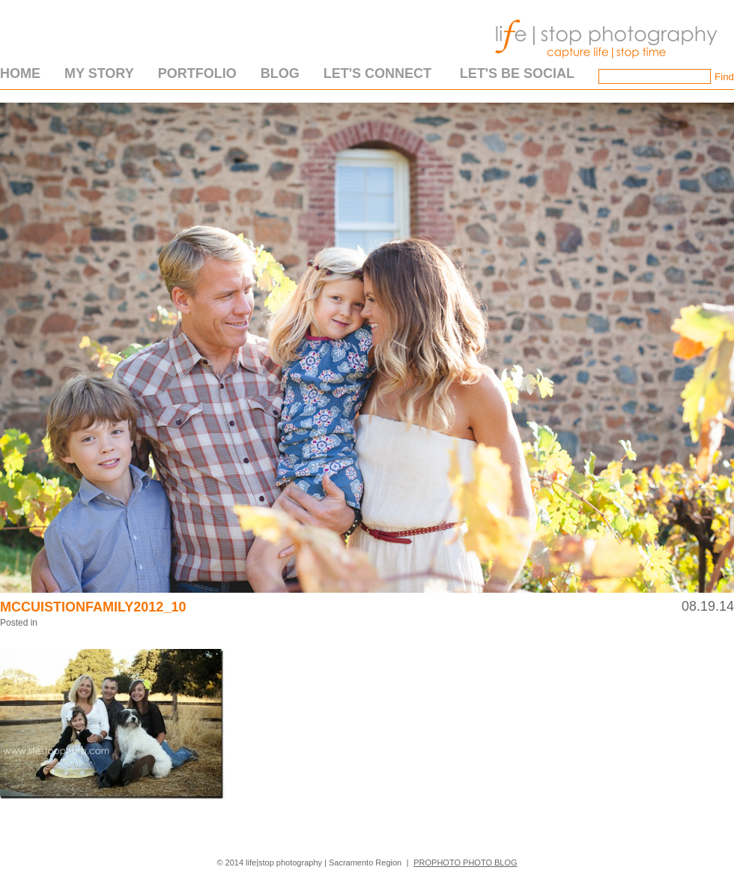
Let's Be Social (517, 73)
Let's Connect (377, 73)
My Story (99, 73)
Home (20, 73)
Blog (280, 73)
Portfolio (197, 73)
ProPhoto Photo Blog (465, 862)
